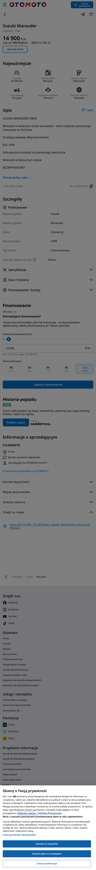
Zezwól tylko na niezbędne (46, 853)
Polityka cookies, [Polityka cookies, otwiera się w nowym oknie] (27, 813)
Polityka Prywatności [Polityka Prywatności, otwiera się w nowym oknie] (49, 813)
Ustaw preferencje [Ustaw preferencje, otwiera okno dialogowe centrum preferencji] (47, 863)
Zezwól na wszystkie (47, 843)
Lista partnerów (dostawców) (19, 834)
